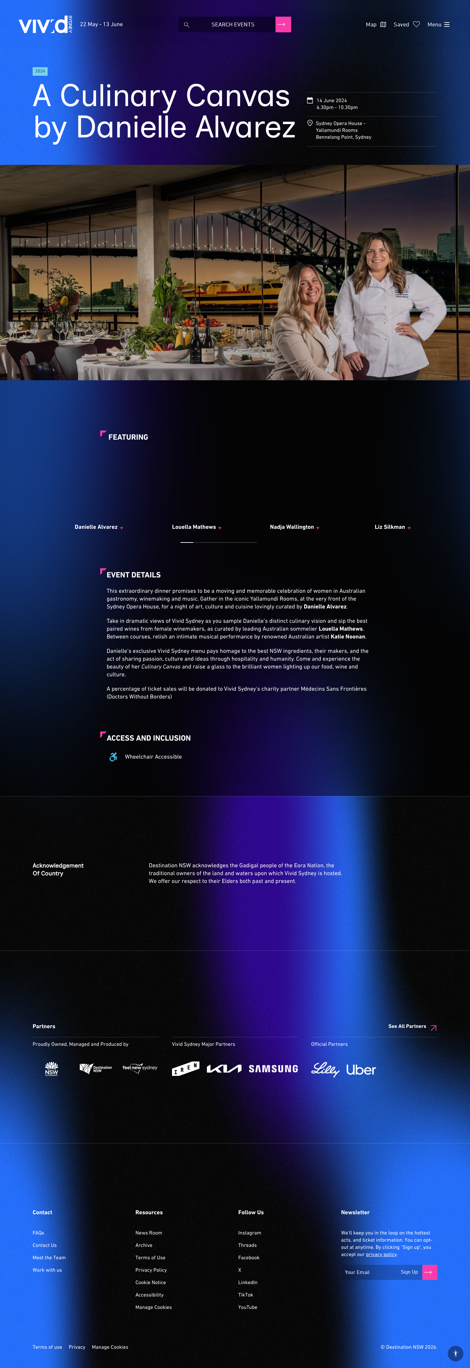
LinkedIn (248, 1282)
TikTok (245, 1295)
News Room (148, 1233)
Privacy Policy (151, 1270)
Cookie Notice (150, 1282)
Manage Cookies (153, 1307)
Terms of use (47, 1347)
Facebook (248, 1258)
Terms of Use (150, 1258)
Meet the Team (49, 1258)
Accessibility (149, 1295)
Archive (143, 1245)
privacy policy (381, 1254)
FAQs (38, 1233)
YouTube (247, 1307)
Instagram (249, 1233)
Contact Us (45, 1245)
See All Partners (407, 1026)
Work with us (47, 1270)
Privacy (77, 1347)
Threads (247, 1245)
